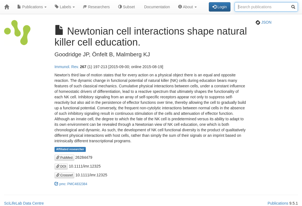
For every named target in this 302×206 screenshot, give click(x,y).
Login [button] (219, 7)
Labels (65, 7)
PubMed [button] (64, 158)
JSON (263, 22)
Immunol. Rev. (67, 67)
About (187, 7)
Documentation (156, 7)
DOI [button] (61, 166)
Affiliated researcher (70, 149)
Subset (126, 7)
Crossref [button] (64, 175)
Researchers (96, 7)
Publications (32, 7)
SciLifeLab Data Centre (24, 203)
